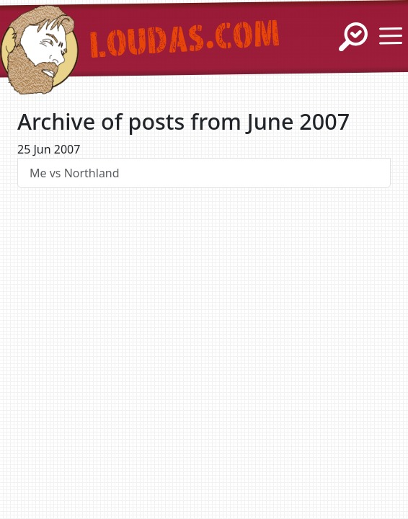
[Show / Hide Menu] (390, 36)
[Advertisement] (204, 335)
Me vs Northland (75, 173)
